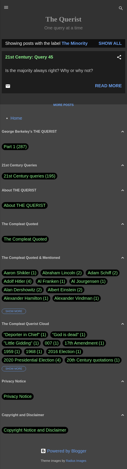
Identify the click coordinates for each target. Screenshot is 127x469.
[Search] (121, 8)
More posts (63, 105)
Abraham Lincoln (62, 272)
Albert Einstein (65, 289)
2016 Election (61, 351)
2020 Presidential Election (29, 360)
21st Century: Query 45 (29, 57)
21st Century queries (24, 176)
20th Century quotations (90, 360)
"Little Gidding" (18, 343)
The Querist (63, 19)
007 (48, 343)
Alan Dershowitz (23, 289)
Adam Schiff (103, 272)
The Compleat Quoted (25, 239)
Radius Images (76, 460)
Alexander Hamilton (26, 298)
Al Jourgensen (88, 281)
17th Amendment (80, 343)
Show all (110, 43)
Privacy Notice (18, 396)
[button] (119, 58)
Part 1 (15, 146)
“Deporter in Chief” (22, 334)
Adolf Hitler (17, 281)
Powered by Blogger (64, 451)
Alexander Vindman (76, 298)
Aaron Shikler (20, 272)
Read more (108, 85)
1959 (9, 351)
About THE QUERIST (25, 205)
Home (16, 118)
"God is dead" (65, 334)
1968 (31, 351)
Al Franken (51, 281)
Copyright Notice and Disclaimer (35, 430)
